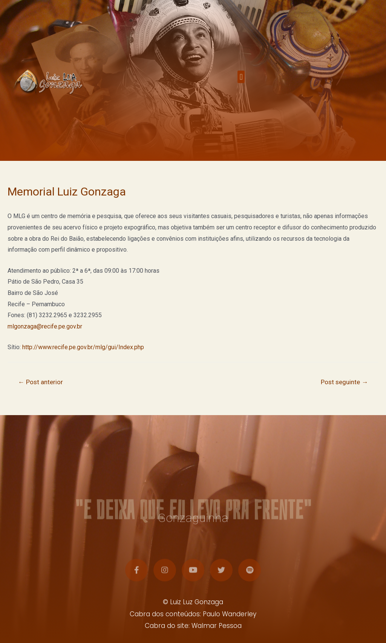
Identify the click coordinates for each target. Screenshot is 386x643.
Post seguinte (344, 382)
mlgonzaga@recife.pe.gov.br (45, 326)
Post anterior (40, 382)
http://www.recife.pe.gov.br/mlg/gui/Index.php (83, 347)
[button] (241, 82)
